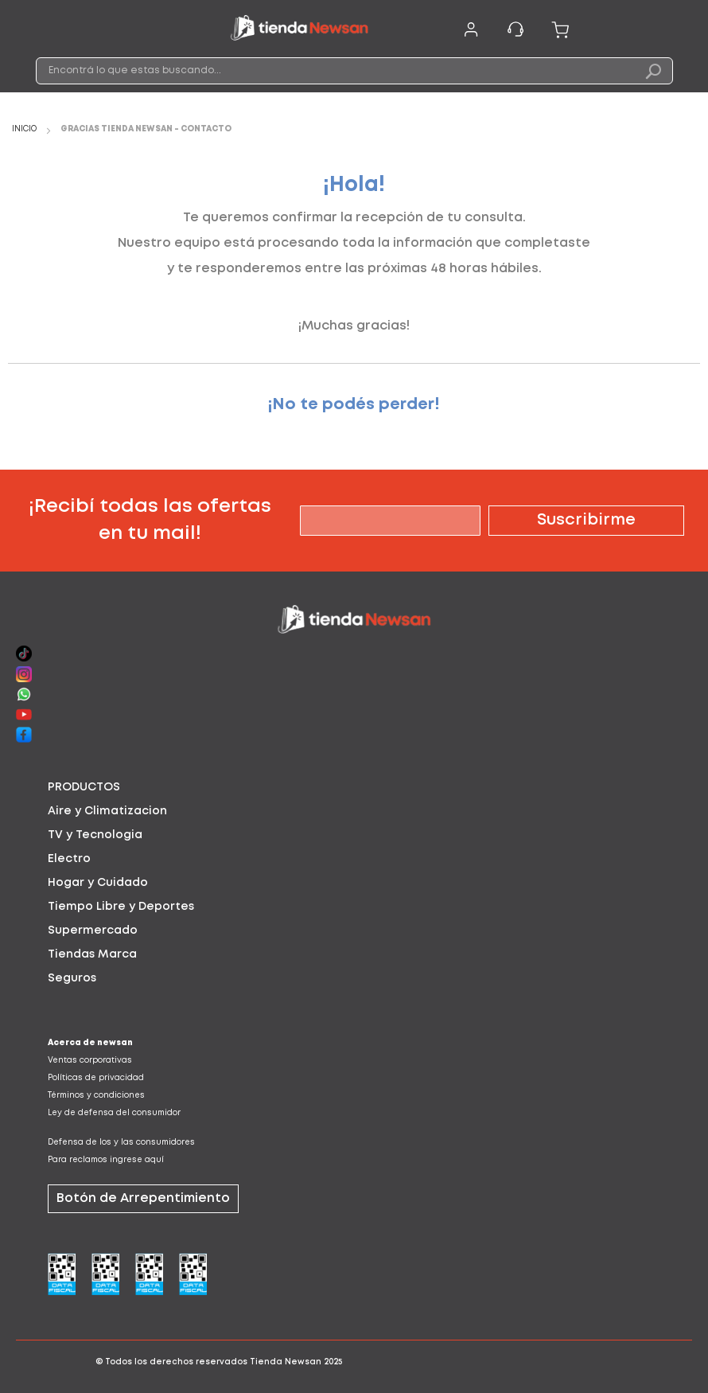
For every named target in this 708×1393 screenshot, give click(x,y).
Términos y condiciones (96, 1095)
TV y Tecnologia (95, 835)
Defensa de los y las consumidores (121, 1142)
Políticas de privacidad (96, 1078)
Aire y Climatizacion (107, 811)
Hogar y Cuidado (98, 883)
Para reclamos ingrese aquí (106, 1160)
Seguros (72, 978)
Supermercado (93, 930)
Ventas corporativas (90, 1060)
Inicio (25, 129)
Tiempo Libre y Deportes (121, 906)
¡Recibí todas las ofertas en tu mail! (150, 520)
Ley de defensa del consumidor (114, 1113)
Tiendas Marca (92, 954)
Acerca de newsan (90, 1043)
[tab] (354, 787)
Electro (69, 859)
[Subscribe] (586, 520)
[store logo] (299, 30)
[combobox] (354, 70)
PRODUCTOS (84, 787)
